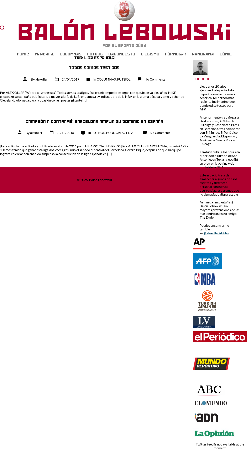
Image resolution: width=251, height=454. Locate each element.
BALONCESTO (121, 54)
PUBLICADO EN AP (121, 133)
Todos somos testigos (94, 68)
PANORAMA (203, 54)
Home (23, 54)
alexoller (41, 79)
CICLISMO (150, 54)
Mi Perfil (44, 54)
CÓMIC (226, 54)
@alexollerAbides (216, 233)
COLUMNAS (71, 54)
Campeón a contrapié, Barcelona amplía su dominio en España (94, 121)
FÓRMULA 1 (175, 54)
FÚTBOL (95, 54)
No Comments (155, 79)
